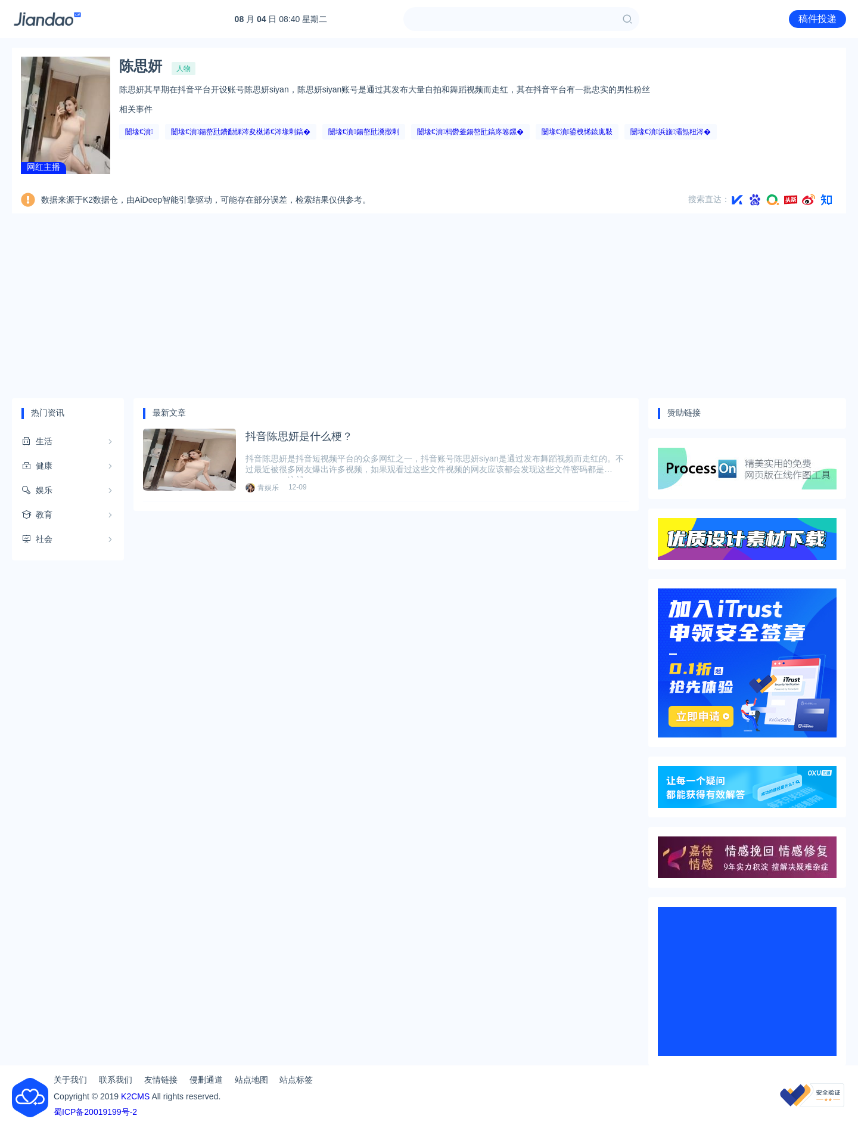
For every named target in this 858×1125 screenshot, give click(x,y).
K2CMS (135, 1096)
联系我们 (115, 1079)
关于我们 (70, 1079)
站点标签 (296, 1079)
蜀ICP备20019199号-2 (95, 1112)
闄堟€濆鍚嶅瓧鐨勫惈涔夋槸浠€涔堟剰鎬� (240, 132)
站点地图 (251, 1079)
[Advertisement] (429, 305)
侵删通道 (206, 1079)
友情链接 (161, 1079)
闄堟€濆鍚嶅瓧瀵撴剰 (363, 132)
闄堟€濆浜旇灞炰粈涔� (670, 132)
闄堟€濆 (139, 132)
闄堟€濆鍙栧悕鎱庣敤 (577, 132)
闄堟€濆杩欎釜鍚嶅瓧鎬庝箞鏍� (470, 132)
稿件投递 (817, 19)
